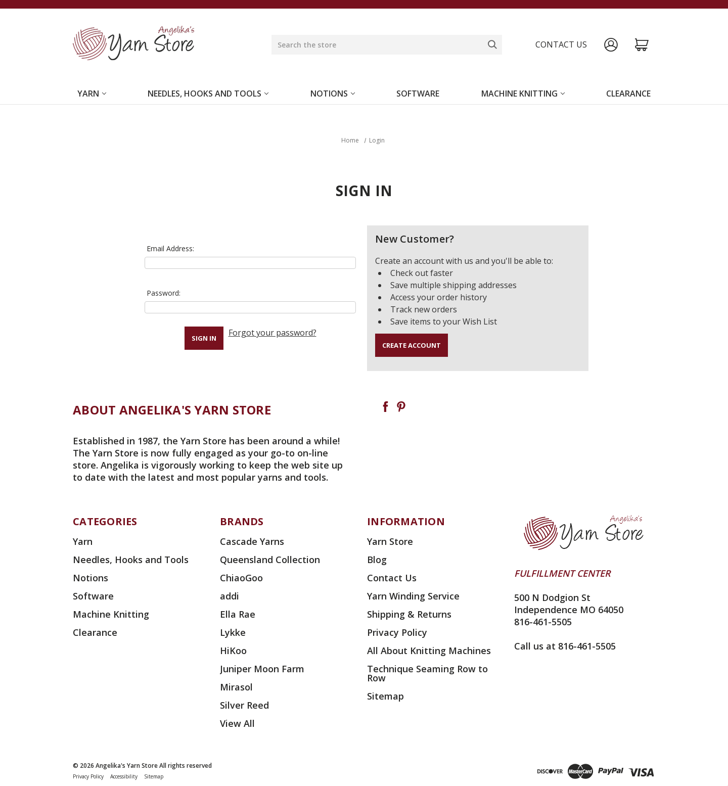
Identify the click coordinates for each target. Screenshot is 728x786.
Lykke (233, 632)
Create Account (411, 345)
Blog (377, 559)
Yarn (91, 93)
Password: (163, 293)
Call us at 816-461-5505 (565, 646)
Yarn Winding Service (413, 596)
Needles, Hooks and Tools (208, 93)
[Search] (492, 44)
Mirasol (236, 687)
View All (237, 723)
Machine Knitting (523, 93)
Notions (332, 93)
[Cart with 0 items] (642, 45)
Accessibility (124, 776)
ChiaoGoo (241, 578)
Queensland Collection (270, 559)
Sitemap (385, 696)
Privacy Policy (397, 632)
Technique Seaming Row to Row (427, 673)
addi (229, 596)
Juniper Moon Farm (262, 669)
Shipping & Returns (409, 614)
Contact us (561, 44)
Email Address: (170, 248)
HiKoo (233, 650)
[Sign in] (611, 45)
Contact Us (392, 578)
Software (417, 93)
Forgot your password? (272, 332)
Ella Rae (237, 614)
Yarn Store (390, 541)
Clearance (628, 93)
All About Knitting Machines (429, 650)
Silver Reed (244, 705)
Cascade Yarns (252, 541)
